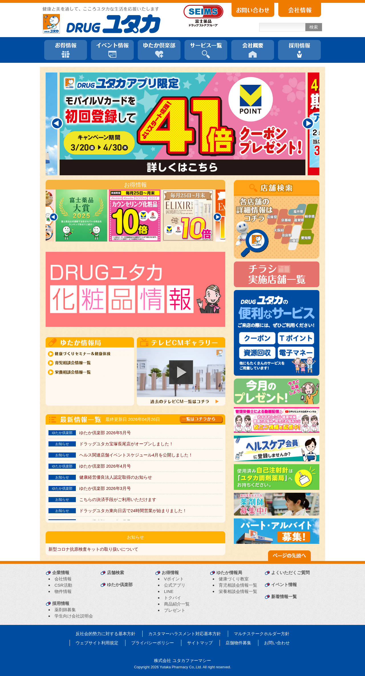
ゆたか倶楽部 (120, 584)
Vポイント (174, 578)
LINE (168, 591)
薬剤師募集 (65, 609)
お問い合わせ (277, 642)
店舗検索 (115, 572)
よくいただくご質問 (290, 572)
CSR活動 (63, 585)
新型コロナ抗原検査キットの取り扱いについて (93, 549)
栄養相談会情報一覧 (238, 591)
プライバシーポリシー (152, 642)
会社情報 (63, 578)
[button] (181, 372)
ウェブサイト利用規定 (97, 642)
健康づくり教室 (234, 578)
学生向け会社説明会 (73, 615)
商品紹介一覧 (177, 603)
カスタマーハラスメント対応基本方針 (184, 633)
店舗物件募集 (238, 642)
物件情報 (63, 591)
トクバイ (172, 597)
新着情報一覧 (284, 596)
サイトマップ (200, 642)
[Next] (308, 123)
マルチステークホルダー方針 (261, 633)
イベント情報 (284, 584)
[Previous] (57, 123)
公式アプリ (174, 585)
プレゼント (174, 610)
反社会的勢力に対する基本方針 (105, 633)
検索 (313, 27)
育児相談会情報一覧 (238, 585)
